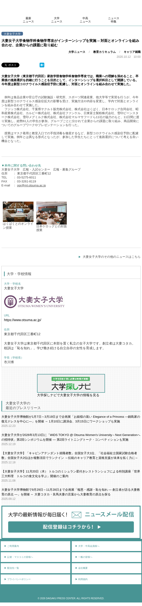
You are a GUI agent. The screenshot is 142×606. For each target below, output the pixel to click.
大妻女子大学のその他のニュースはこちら (112, 256)
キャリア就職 (132, 52)
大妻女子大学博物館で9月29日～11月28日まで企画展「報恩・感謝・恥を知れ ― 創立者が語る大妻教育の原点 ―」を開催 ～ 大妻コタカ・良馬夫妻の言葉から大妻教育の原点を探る (70, 492)
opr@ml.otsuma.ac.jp (31, 185)
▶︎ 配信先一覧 (11, 568)
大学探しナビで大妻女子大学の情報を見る (71, 385)
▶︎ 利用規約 (81, 579)
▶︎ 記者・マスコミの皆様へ (18, 557)
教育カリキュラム (104, 52)
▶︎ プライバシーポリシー (17, 579)
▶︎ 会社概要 (81, 568)
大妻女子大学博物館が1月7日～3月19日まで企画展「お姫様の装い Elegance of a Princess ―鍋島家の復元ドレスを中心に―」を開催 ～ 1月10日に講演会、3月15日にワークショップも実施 (70, 419)
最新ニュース (28, 20)
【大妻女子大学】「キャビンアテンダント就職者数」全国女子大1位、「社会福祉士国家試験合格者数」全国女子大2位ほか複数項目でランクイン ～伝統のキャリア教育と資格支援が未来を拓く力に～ (69, 455)
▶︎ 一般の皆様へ (83, 557)
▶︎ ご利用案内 (11, 546)
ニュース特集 (113, 20)
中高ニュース (85, 20)
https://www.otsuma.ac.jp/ (22, 320)
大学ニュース (56, 20)
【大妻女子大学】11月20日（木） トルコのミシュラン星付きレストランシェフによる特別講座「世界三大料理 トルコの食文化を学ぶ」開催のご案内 (70, 474)
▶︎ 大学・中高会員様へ (87, 546)
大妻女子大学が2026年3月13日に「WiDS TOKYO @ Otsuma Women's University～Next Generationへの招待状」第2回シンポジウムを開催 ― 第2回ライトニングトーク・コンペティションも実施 (70, 437)
